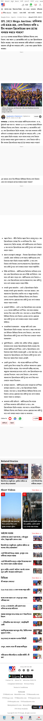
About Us (18, 680)
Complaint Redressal (15, 684)
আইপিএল (4, 423)
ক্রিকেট (12, 423)
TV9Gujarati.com (34, 698)
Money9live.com (29, 705)
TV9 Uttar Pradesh (21, 709)
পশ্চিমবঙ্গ (39, 9)
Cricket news (21, 17)
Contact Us (9, 680)
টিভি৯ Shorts (7, 13)
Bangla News (5, 17)
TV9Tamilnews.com (28, 701)
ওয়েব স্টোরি (22, 13)
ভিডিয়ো (4, 578)
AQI (26, 5)
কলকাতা (33, 9)
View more (36, 490)
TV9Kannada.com (32, 694)
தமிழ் (36, 1)
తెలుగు (17, 1)
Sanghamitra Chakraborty (14, 116)
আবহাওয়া (39, 13)
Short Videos (8, 490)
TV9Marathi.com (21, 698)
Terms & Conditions (21, 687)
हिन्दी (2, 1)
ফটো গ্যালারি (31, 13)
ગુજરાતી (27, 1)
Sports (13, 17)
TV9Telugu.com (7, 698)
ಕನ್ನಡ (12, 1)
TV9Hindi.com (8, 694)
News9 (7, 1)
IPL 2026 (26, 9)
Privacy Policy (29, 684)
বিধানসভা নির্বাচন (17, 9)
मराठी (21, 1)
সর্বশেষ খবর (7, 9)
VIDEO (15, 13)
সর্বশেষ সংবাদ (7, 533)
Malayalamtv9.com (15, 705)
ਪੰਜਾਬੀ (32, 1)
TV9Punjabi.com (13, 701)
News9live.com (19, 694)
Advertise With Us (29, 680)
